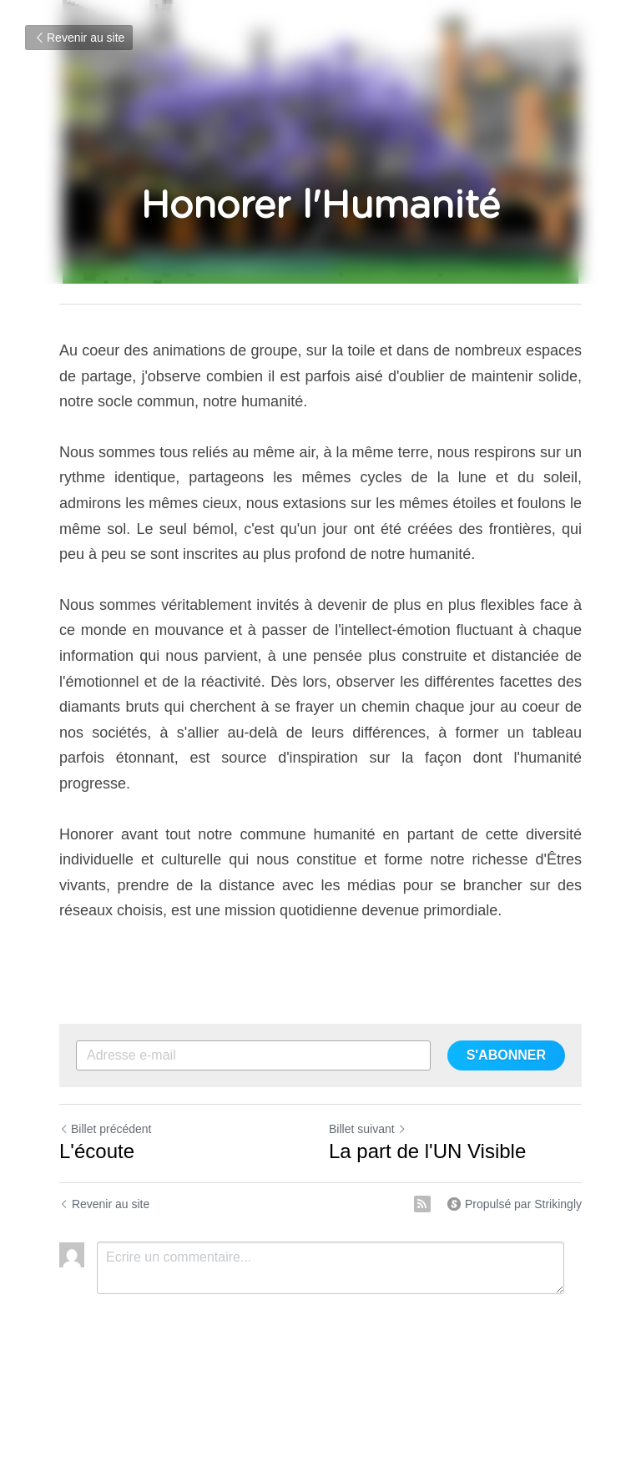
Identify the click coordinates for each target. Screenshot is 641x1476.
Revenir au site (78, 37)
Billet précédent (105, 1129)
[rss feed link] (422, 1204)
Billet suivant (367, 1129)
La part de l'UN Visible (427, 1151)
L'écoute (96, 1151)
